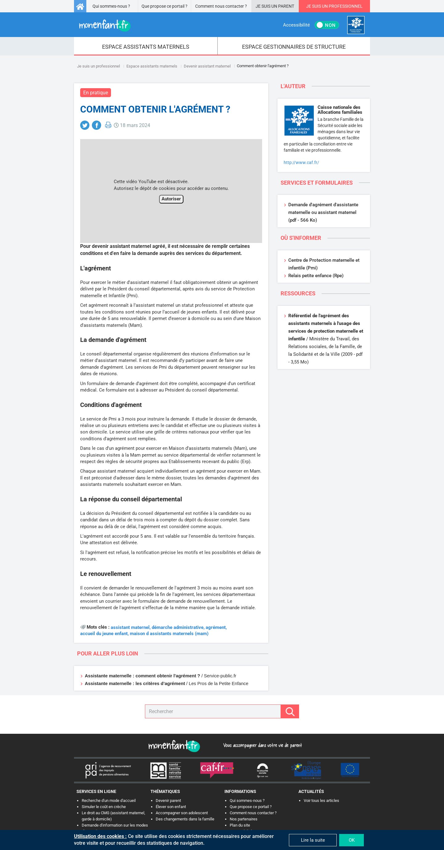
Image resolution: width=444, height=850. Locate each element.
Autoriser (171, 199)
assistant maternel (130, 627)
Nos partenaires (243, 819)
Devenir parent (168, 800)
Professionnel (346, 6)
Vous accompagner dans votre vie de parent (261, 745)
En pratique (95, 93)
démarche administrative (178, 627)
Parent (286, 6)
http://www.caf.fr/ (301, 162)
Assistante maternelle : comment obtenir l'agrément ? (142, 675)
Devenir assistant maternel (207, 66)
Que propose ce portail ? (164, 6)
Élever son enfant (171, 806)
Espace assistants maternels (151, 66)
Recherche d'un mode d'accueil (109, 800)
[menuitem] (146, 46)
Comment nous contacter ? (221, 6)
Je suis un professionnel (98, 66)
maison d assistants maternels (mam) (169, 633)
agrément (216, 627)
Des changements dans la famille (185, 819)
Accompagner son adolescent (182, 813)
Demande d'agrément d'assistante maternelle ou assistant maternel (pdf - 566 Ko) (323, 212)
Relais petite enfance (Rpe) (315, 275)
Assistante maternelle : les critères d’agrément (135, 683)
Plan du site (240, 825)
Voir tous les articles (321, 800)
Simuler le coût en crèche (104, 806)
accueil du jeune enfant (104, 633)
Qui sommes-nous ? (111, 6)
